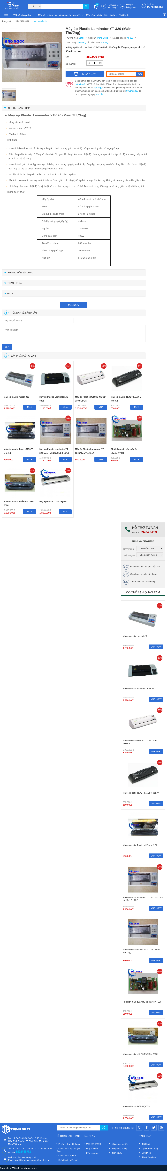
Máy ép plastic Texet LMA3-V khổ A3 (18, 451)
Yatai (81, 38)
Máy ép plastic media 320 (16, 397)
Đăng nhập (131, 7)
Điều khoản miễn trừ (67, 1160)
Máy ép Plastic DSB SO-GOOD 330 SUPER (90, 399)
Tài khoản (146, 1144)
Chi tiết (99, 94)
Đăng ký (129, 5)
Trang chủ (6, 21)
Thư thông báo (149, 1157)
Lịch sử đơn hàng (150, 1148)
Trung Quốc (102, 38)
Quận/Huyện (129, 555)
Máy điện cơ (78, 15)
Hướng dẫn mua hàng (113, 6)
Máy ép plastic (40, 21)
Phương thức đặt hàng (69, 1144)
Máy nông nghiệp (94, 15)
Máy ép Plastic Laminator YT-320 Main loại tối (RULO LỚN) (54, 451)
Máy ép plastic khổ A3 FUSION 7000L (19, 503)
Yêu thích (146, 1153)
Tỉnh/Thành (128, 549)
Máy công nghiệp (63, 15)
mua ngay (73, 305)
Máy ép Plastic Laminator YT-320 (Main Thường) (90, 451)
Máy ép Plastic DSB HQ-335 (53, 501)
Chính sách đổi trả (67, 1155)
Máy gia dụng (110, 15)
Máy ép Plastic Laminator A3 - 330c (54, 399)
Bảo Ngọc (98, 87)
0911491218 (132, 91)
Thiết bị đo (124, 15)
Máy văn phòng (45, 15)
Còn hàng (81, 42)
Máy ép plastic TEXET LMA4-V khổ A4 (126, 399)
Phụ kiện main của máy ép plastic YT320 (124, 451)
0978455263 (155, 6)
